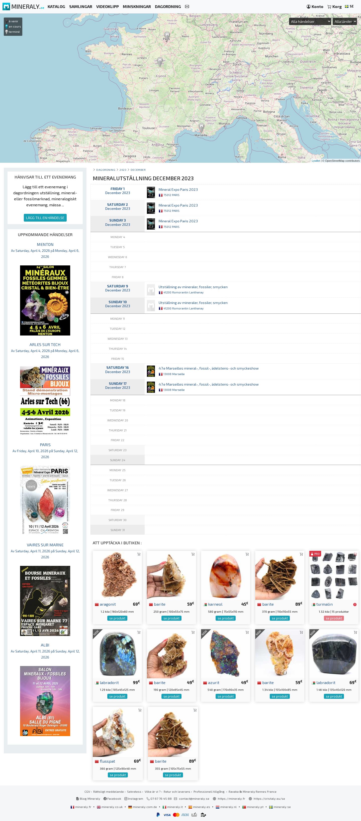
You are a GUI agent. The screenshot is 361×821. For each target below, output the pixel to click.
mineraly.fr (81, 806)
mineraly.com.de (143, 806)
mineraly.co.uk (110, 806)
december (138, 169)
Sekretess (134, 791)
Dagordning (105, 169)
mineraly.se (280, 806)
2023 (123, 169)
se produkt (117, 618)
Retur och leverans (177, 791)
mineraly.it (173, 806)
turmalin (322, 603)
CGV (87, 791)
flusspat (105, 760)
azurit (211, 682)
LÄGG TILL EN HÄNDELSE (45, 218)
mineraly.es (199, 806)
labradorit (107, 682)
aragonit (105, 603)
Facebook (112, 798)
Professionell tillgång (209, 791)
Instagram (133, 798)
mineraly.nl (226, 806)
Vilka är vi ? (152, 791)
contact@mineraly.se (194, 798)
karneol (212, 603)
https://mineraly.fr (231, 798)
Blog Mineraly (88, 798)
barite (157, 603)
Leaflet (316, 160)
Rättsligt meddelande (108, 791)
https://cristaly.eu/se (269, 798)
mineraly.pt (253, 806)
